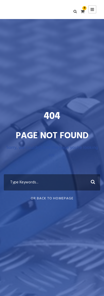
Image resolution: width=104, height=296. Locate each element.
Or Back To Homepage (52, 198)
